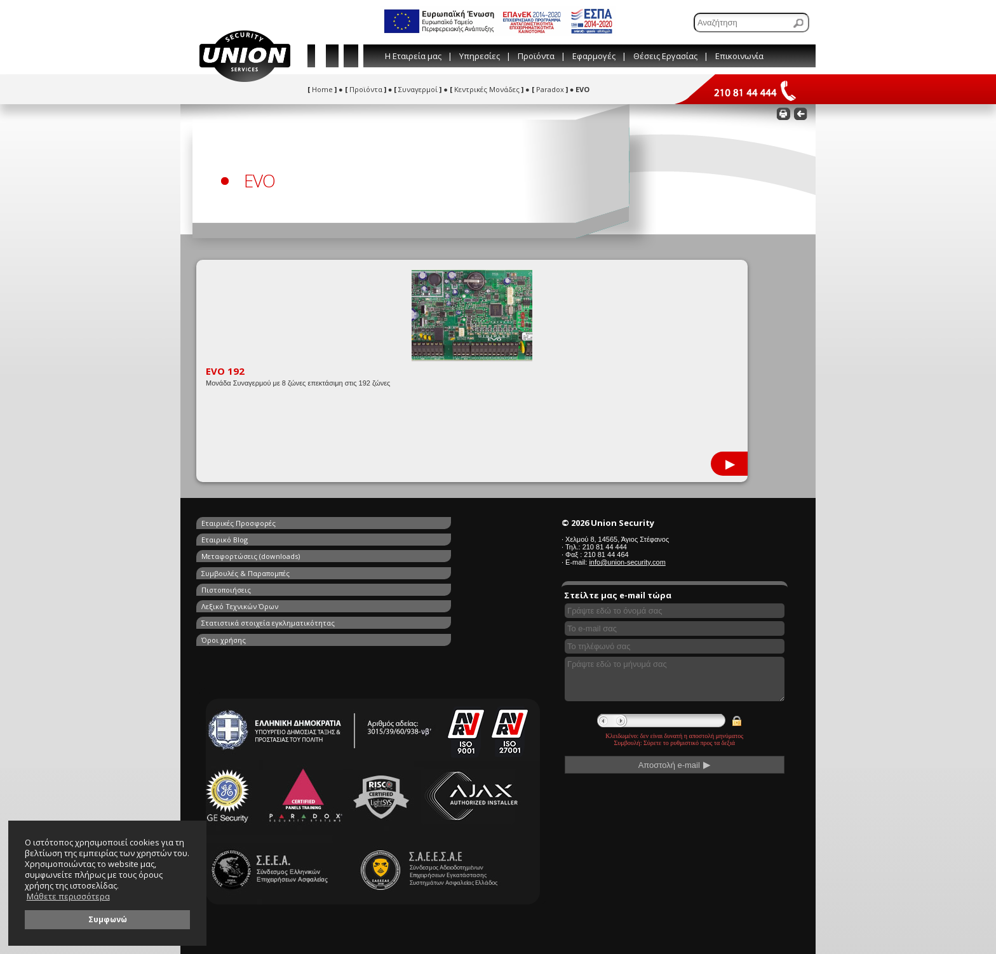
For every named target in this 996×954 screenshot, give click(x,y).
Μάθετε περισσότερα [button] (68, 896)
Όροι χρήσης (371, 567)
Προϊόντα (536, 56)
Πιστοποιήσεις (226, 552)
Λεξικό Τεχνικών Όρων (387, 552)
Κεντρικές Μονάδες (486, 89)
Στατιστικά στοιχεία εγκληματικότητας (268, 567)
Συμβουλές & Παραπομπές (393, 537)
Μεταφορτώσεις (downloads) (250, 537)
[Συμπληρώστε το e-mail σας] (674, 628)
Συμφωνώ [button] (107, 919)
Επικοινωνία (739, 56)
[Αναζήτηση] (751, 22)
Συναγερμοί (417, 89)
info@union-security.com (627, 562)
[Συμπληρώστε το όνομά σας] (674, 610)
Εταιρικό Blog (372, 523)
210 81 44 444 (604, 547)
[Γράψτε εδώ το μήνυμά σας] (674, 679)
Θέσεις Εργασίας (665, 56)
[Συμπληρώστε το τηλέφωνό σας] (674, 646)
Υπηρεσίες (479, 56)
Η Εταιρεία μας (413, 56)
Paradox (550, 89)
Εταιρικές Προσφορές (238, 523)
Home (322, 89)
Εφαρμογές (594, 56)
